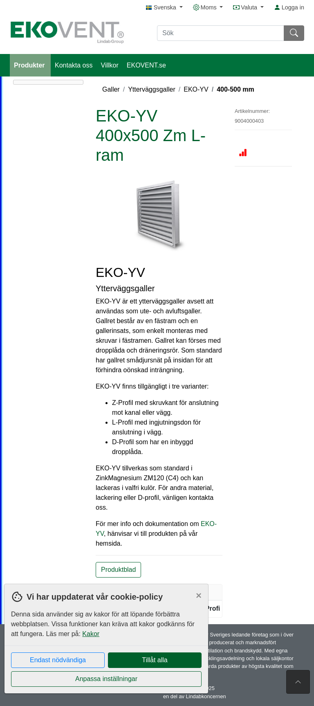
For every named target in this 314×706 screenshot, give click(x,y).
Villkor (110, 65)
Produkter (30, 65)
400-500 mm (235, 89)
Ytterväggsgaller (151, 89)
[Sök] (220, 33)
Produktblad (118, 569)
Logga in (289, 7)
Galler (111, 89)
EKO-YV (196, 89)
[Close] (198, 595)
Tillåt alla (155, 660)
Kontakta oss (74, 65)
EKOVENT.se (146, 65)
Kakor (90, 633)
